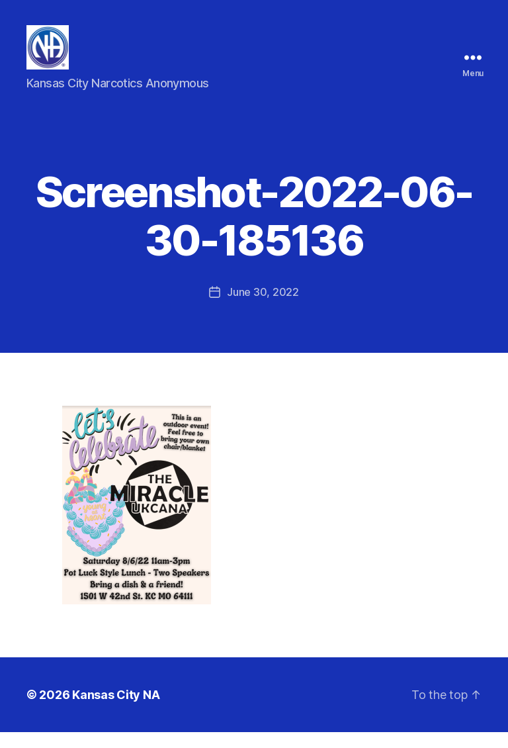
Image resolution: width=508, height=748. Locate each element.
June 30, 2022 (263, 307)
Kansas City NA (115, 711)
